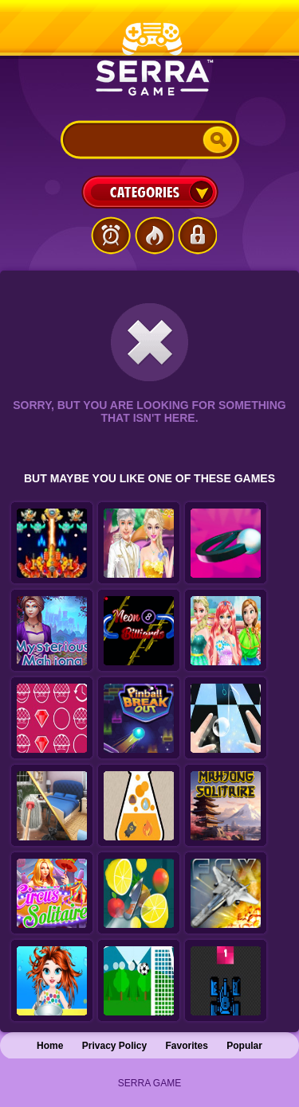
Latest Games (111, 235)
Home (50, 1045)
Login (197, 235)
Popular (244, 1045)
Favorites (187, 1045)
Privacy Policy (114, 1045)
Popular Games (154, 235)
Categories (149, 192)
